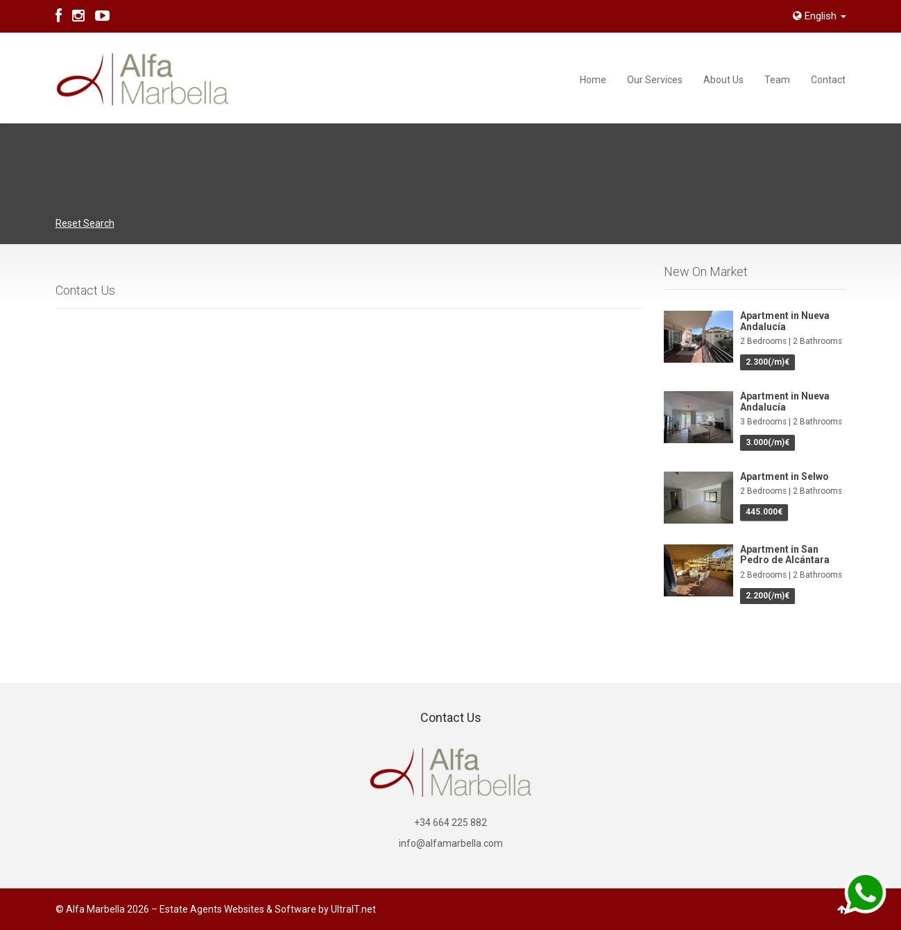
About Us (723, 79)
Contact (828, 79)
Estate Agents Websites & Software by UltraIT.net (268, 909)
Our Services (655, 79)
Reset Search (84, 223)
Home (593, 79)
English (819, 16)
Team (777, 79)
